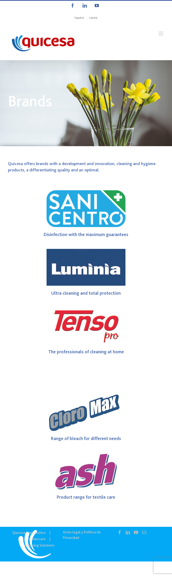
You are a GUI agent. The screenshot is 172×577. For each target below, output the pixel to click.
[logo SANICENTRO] (86, 194)
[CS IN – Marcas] (86, 103)
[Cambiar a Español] (79, 18)
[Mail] (144, 532)
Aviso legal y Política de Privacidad (82, 535)
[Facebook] (120, 532)
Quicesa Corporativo (28, 532)
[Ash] (86, 456)
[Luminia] (86, 252)
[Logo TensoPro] (86, 311)
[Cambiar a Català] (93, 18)
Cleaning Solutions (39, 545)
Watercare (36, 539)
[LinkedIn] (128, 532)
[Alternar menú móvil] (161, 33)
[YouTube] (136, 532)
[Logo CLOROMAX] (86, 398)
